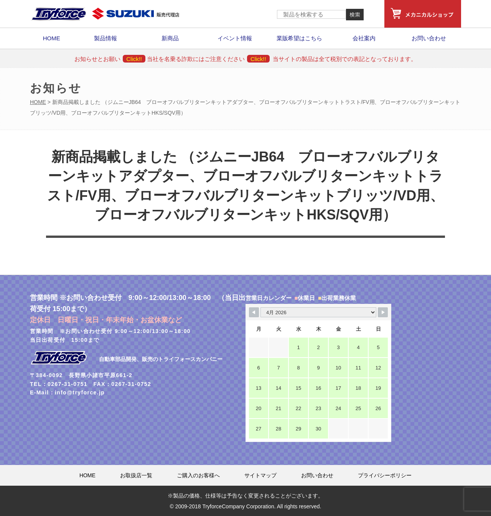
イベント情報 (234, 38)
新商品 (170, 38)
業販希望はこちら (300, 38)
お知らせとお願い (109, 59)
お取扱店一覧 (136, 475)
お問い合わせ (429, 38)
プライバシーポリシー (385, 475)
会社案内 (364, 38)
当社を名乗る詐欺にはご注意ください (208, 59)
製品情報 (105, 38)
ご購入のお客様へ (198, 475)
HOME (51, 38)
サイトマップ (260, 475)
